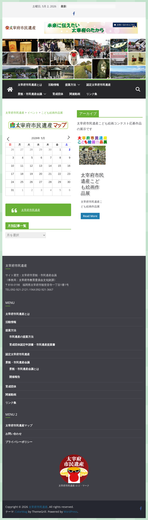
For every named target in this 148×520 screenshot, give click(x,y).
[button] (78, 84)
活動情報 (53, 84)
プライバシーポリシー (18, 442)
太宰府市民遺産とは (30, 84)
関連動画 (74, 94)
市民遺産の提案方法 (21, 336)
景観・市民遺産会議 (30, 94)
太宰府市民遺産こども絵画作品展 (92, 184)
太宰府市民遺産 (30, 210)
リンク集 (91, 94)
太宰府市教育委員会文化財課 (36, 280)
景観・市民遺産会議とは (24, 369)
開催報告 (14, 377)
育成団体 (57, 94)
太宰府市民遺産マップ (18, 425)
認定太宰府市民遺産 (98, 84)
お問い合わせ (13, 433)
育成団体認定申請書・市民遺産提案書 (32, 344)
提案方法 (70, 84)
